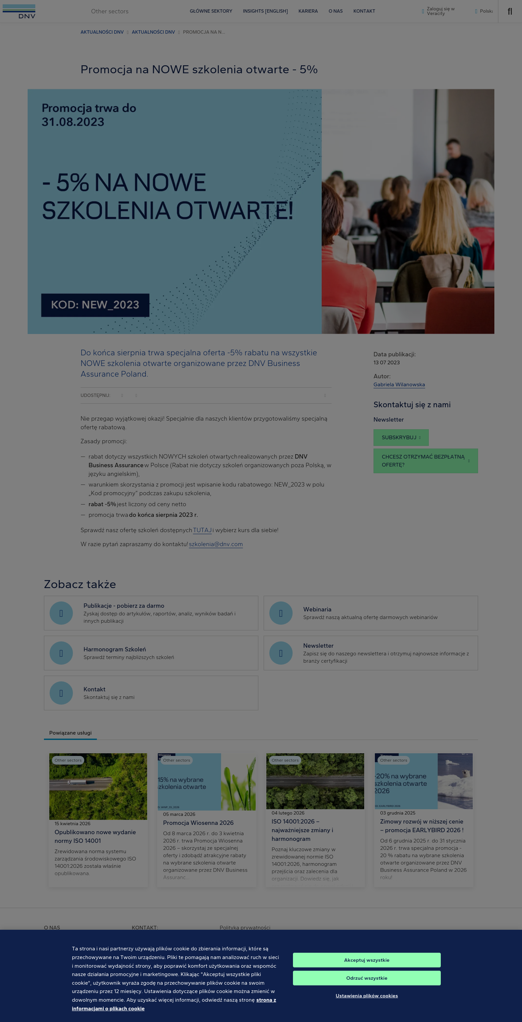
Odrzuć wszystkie (367, 984)
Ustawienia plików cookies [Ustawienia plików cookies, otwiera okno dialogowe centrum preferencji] (367, 1001)
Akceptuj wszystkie (367, 966)
